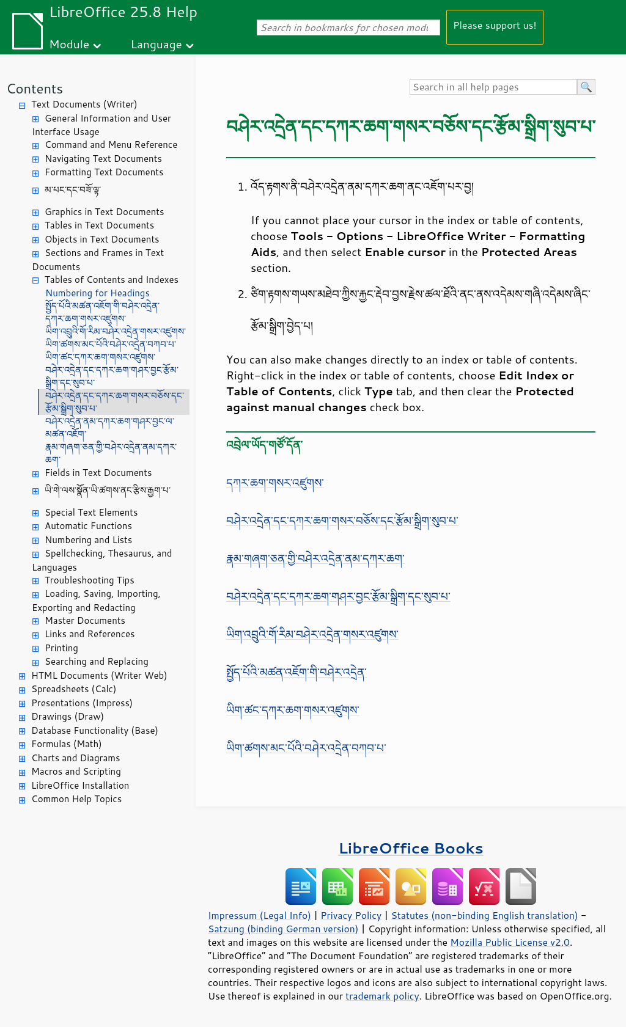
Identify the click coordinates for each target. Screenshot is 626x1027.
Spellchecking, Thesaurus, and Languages (102, 560)
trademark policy (382, 996)
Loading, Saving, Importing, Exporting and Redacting (96, 600)
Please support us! (495, 25)
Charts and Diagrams (75, 757)
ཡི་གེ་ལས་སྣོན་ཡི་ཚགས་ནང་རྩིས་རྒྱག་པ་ (108, 490)
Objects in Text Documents (102, 239)
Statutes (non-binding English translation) (484, 915)
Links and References (89, 633)
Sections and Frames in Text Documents (98, 259)
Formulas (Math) (66, 743)
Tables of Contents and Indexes (112, 279)
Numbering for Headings (97, 293)
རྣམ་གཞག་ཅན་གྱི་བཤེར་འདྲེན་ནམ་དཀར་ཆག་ (111, 453)
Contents (34, 88)
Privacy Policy (350, 915)
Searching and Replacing (97, 661)
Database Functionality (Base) (94, 730)
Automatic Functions (88, 525)
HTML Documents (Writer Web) (99, 675)
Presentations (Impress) (82, 702)
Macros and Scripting (76, 771)
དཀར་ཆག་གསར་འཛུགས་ (85, 318)
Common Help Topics (76, 798)
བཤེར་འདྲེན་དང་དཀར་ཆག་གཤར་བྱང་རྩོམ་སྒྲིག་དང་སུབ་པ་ (112, 376)
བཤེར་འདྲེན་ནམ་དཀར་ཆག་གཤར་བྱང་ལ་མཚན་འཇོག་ (109, 427)
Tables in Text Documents (99, 225)
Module (69, 43)
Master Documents (85, 620)
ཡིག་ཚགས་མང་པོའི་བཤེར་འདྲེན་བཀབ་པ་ (110, 344)
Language (156, 43)
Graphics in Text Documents (104, 211)
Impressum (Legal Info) (259, 915)
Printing (61, 647)
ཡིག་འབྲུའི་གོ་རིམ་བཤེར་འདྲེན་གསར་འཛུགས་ (115, 331)
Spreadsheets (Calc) (73, 688)
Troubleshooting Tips (89, 580)
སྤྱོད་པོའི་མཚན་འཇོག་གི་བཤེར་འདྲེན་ (102, 305)
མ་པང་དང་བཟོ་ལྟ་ (73, 189)
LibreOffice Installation (80, 785)
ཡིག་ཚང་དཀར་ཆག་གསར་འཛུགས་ (100, 357)
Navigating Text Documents (103, 158)
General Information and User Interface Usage (101, 125)
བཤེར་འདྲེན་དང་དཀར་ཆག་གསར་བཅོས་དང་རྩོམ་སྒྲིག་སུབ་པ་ (114, 402)
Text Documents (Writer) (84, 104)
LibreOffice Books (411, 847)
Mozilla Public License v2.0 (510, 942)
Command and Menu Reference (111, 144)
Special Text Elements (91, 512)
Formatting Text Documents (104, 172)
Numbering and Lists (88, 539)
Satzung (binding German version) (283, 928)
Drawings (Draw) (67, 716)
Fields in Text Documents (98, 472)
